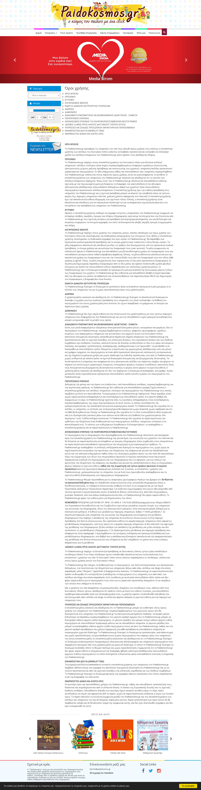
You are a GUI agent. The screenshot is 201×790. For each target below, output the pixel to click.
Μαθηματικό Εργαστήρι (152, 753)
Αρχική (39, 33)
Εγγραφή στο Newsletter (101, 773)
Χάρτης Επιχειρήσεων (110, 33)
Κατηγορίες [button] (51, 33)
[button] (15, 59)
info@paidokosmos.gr (101, 769)
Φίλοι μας (141, 33)
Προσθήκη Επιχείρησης (86, 33)
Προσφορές (128, 33)
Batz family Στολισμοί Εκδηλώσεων (48, 753)
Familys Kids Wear (118, 753)
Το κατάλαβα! (188, 786)
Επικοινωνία (154, 33)
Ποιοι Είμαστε (66, 33)
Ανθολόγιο (83, 753)
